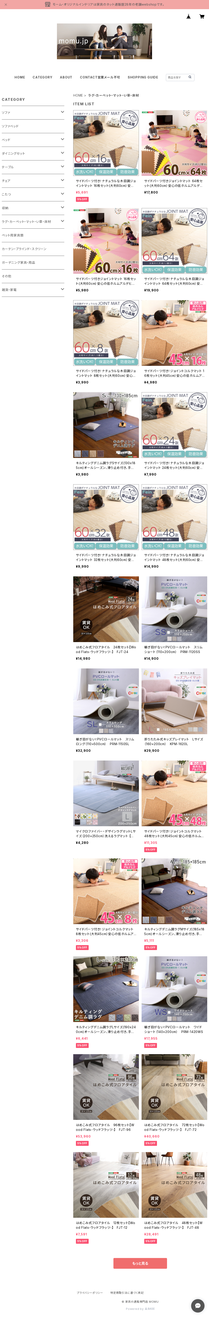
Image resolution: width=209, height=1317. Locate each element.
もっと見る (140, 1263)
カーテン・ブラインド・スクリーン (24, 249)
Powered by (140, 1309)
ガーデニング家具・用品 (18, 262)
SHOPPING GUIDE (143, 77)
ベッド (6, 140)
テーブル (8, 167)
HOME (20, 77)
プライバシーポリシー (90, 1292)
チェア (6, 181)
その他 (6, 276)
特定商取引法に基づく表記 (127, 1292)
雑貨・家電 (9, 290)
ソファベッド (10, 126)
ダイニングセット (13, 153)
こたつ (6, 194)
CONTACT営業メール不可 (100, 77)
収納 (5, 208)
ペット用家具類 (13, 235)
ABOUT (66, 77)
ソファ (6, 112)
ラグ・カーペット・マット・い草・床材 (26, 221)
